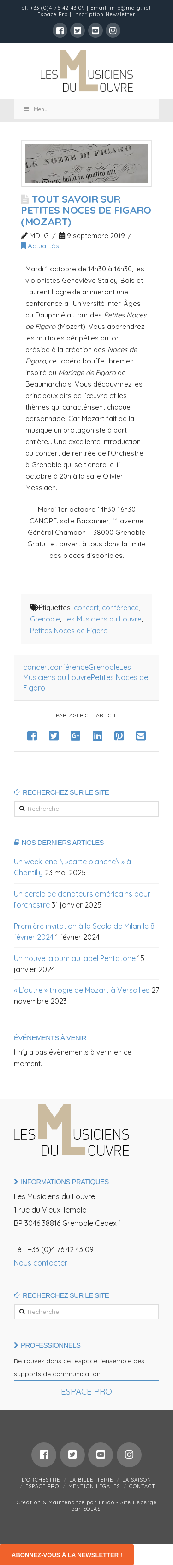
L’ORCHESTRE (41, 1480)
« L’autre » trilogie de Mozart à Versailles (81, 990)
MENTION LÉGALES (94, 1486)
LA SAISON (136, 1480)
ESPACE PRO (42, 1486)
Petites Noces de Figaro (69, 630)
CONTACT (142, 1486)
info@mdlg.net (130, 8)
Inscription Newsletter (104, 14)
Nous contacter (40, 1262)
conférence (120, 607)
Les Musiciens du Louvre (102, 619)
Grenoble (45, 619)
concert (86, 607)
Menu (35, 109)
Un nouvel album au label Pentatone (75, 958)
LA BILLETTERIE (91, 1480)
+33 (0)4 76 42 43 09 (57, 8)
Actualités (40, 245)
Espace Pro (52, 14)
